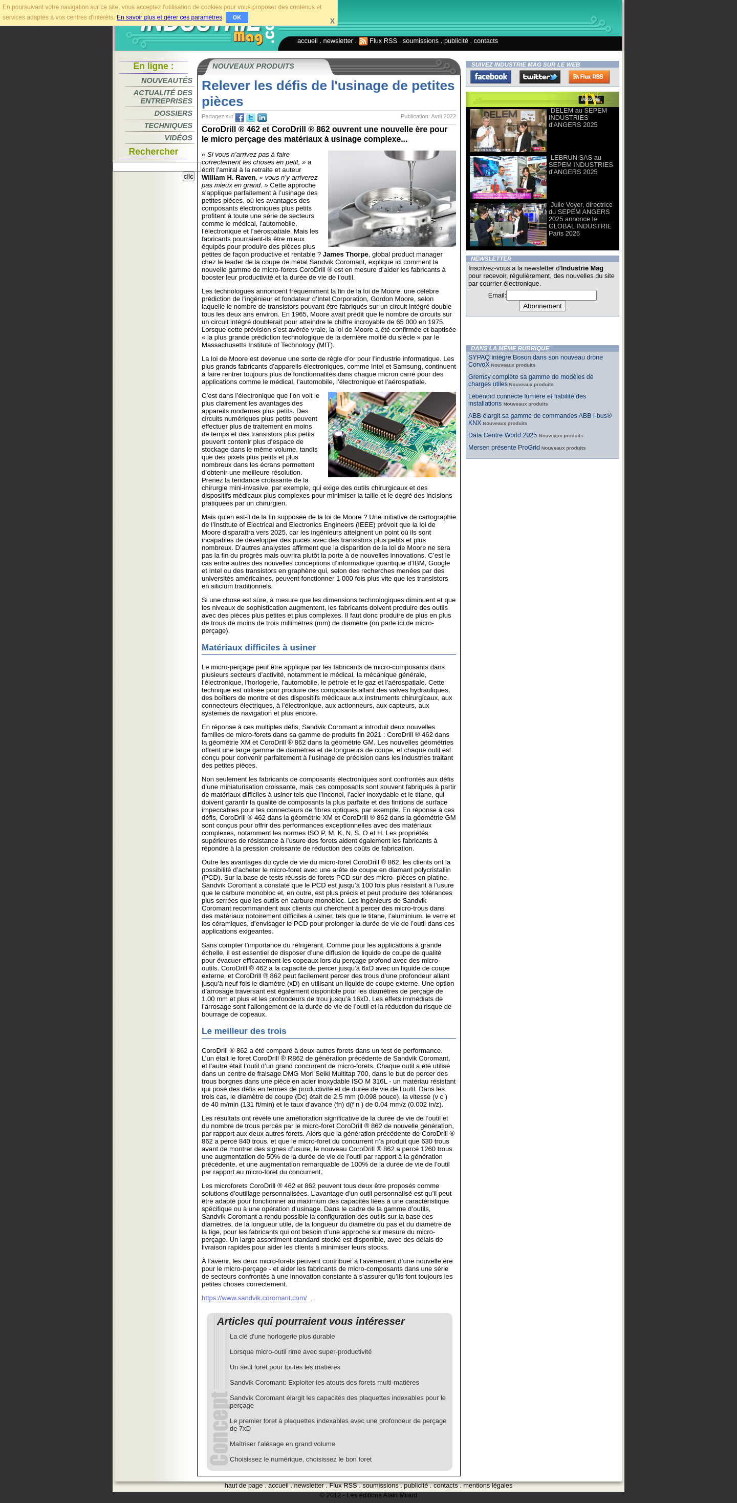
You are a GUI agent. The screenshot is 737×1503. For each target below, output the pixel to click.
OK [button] (237, 17)
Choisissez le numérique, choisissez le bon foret (301, 1459)
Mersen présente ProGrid (504, 447)
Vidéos (178, 138)
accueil (307, 41)
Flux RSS (378, 41)
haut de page (244, 1485)
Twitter (539, 76)
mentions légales (487, 1485)
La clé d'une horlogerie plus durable (282, 1336)
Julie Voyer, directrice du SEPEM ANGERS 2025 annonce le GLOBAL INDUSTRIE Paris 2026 (581, 219)
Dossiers (173, 113)
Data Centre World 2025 (503, 435)
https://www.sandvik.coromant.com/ (254, 1298)
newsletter (338, 41)
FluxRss (589, 76)
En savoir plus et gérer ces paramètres (169, 17)
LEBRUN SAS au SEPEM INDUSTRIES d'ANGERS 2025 (581, 165)
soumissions (421, 41)
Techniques (168, 125)
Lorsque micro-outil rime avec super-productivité (301, 1352)
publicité (456, 41)
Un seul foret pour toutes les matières (285, 1367)
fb (239, 118)
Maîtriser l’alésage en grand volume (282, 1444)
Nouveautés (166, 80)
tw (251, 118)
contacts (486, 41)
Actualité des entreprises (163, 97)
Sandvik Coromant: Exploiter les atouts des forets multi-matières (324, 1382)
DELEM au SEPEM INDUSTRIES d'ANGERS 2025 (578, 118)
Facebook (490, 76)
